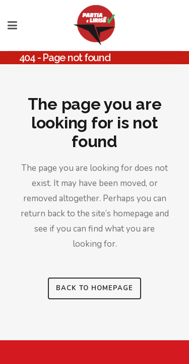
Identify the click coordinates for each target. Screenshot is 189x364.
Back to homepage (94, 288)
